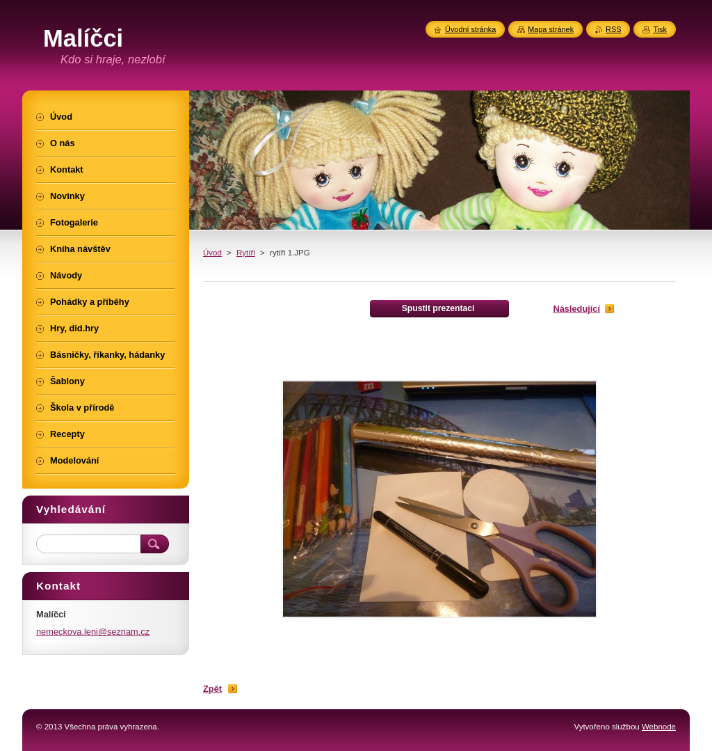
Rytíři (245, 252)
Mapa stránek (551, 29)
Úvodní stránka (470, 29)
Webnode (659, 726)
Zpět (212, 688)
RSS (613, 29)
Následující (576, 308)
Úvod (212, 252)
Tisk (660, 29)
